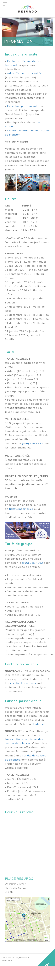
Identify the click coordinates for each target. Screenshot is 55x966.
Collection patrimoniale (22, 106)
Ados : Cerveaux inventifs (24, 73)
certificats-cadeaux (23, 683)
